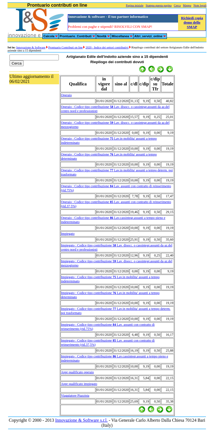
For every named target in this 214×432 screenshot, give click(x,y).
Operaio (66, 95)
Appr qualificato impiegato (79, 384)
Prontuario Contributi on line (65, 47)
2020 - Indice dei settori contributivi (107, 47)
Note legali (199, 5)
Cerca (177, 5)
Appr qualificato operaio (77, 372)
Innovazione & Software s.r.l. (81, 420)
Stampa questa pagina (159, 5)
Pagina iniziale (135, 5)
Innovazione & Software (30, 47)
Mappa (187, 5)
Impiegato (68, 234)
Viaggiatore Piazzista (75, 396)
